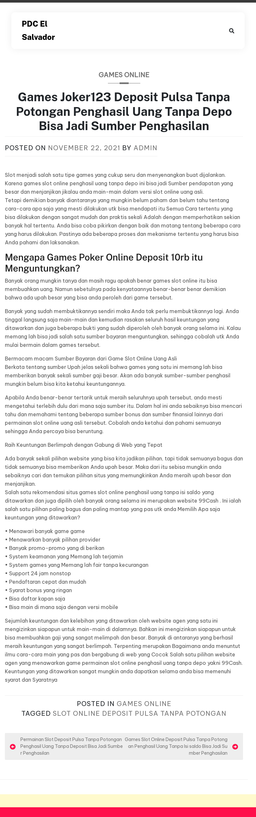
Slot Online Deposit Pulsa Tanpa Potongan (140, 713)
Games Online (124, 75)
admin (145, 148)
